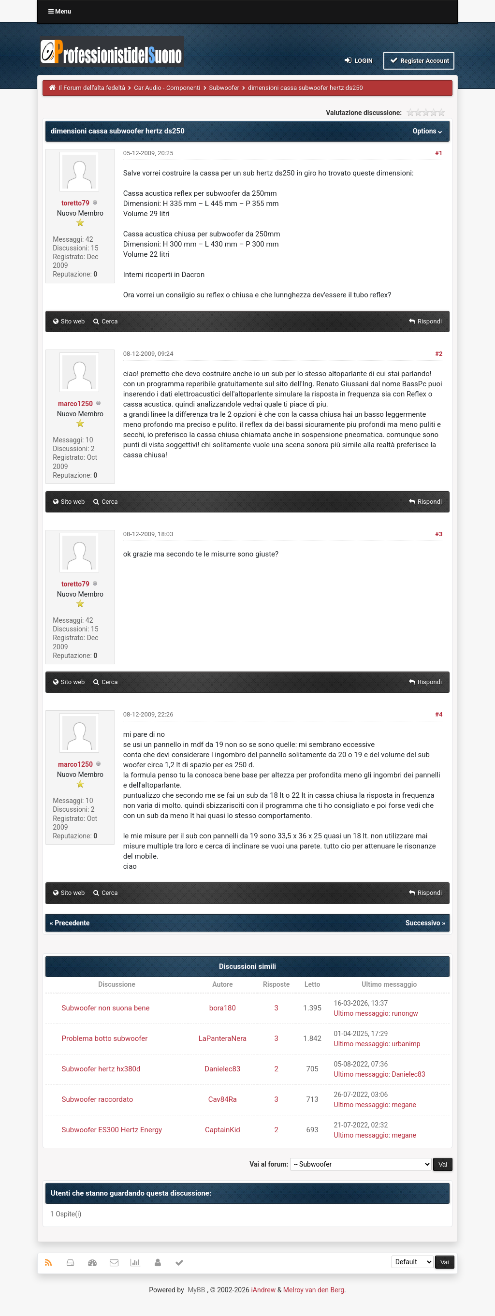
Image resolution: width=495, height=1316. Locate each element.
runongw (405, 1013)
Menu (59, 11)
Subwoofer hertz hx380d (101, 1069)
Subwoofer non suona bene (106, 1008)
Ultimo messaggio (361, 1013)
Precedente (72, 923)
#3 (438, 534)
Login (358, 60)
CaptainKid (222, 1130)
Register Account (419, 60)
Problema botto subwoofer (105, 1038)
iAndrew (263, 1290)
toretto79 (75, 203)
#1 (438, 153)
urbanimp (406, 1044)
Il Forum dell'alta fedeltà (91, 87)
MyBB (196, 1290)
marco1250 (75, 404)
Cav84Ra (222, 1099)
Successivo (423, 923)
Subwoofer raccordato (97, 1099)
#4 (438, 714)
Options (428, 131)
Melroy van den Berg (313, 1290)
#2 (438, 353)
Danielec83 (222, 1069)
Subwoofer (224, 87)
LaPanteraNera (223, 1038)
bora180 (222, 1008)
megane (404, 1105)
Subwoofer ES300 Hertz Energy (112, 1130)
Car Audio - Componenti (167, 87)
